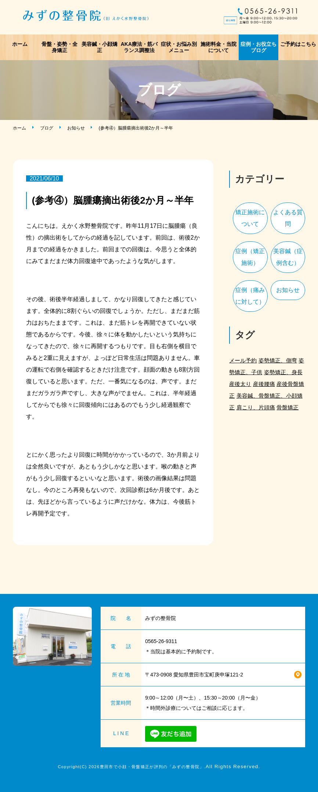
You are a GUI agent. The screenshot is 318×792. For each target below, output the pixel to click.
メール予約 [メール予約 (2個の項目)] (243, 360)
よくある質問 (288, 218)
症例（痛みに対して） (250, 296)
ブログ (46, 128)
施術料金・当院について (218, 47)
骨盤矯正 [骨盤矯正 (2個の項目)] (288, 407)
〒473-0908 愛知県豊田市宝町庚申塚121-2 (194, 675)
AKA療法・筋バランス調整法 (139, 47)
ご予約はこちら (298, 44)
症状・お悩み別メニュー (179, 47)
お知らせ (76, 128)
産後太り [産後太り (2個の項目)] (240, 384)
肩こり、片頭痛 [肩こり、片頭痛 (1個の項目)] (255, 407)
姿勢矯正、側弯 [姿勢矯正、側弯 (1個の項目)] (278, 360)
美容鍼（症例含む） (288, 257)
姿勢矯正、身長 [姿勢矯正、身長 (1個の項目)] (283, 372)
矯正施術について (250, 218)
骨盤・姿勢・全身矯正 (59, 47)
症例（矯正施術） (250, 257)
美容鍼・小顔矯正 (100, 47)
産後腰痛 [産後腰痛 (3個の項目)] (264, 384)
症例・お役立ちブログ (259, 47)
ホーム (20, 44)
